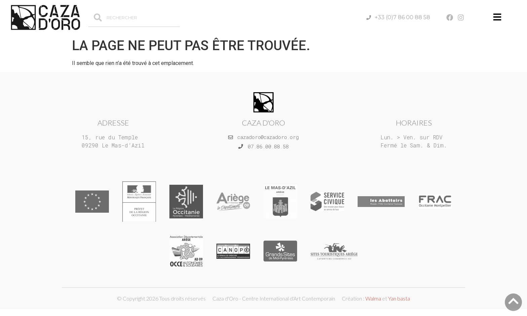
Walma (373, 298)
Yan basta (399, 298)
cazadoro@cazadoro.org (268, 137)
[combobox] (134, 17)
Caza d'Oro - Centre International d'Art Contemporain (273, 298)
